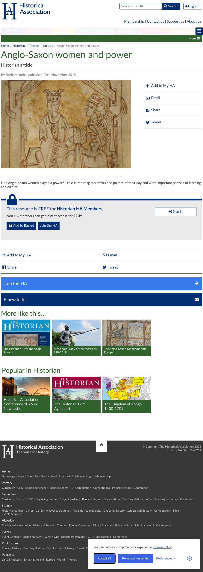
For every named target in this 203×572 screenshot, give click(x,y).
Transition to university (87, 510)
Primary (12, 31)
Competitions (101, 488)
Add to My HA (160, 86)
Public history (151, 38)
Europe (50, 559)
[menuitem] (12, 31)
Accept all (104, 558)
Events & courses (95, 38)
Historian (126, 31)
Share (153, 110)
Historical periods (13, 510)
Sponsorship (103, 537)
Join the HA (48, 225)
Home (5, 45)
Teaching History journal (137, 499)
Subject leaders (59, 488)
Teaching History (33, 548)
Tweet (153, 122)
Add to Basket (21, 225)
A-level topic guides (58, 510)
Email (153, 98)
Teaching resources (166, 499)
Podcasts (182, 31)
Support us (175, 21)
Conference (141, 488)
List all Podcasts (12, 559)
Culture (48, 45)
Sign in (176, 211)
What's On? (52, 537)
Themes (73, 38)
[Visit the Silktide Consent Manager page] (189, 558)
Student (63, 31)
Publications (155, 31)
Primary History (121, 488)
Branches (131, 38)
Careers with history (139, 510)
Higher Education (94, 31)
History (69, 548)
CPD (20, 488)
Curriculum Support (13, 499)
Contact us (155, 21)
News (21, 476)
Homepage (8, 476)
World (61, 559)
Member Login (84, 476)
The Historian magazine (18, 38)
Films (115, 38)
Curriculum (8, 488)
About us (194, 21)
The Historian (54, 548)
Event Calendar (11, 537)
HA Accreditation (80, 488)
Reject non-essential (135, 558)
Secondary (37, 31)
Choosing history (114, 510)
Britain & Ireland (34, 559)
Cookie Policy (162, 547)
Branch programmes (73, 537)
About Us (32, 476)
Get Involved (49, 476)
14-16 (30, 510)
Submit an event (144, 525)
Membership (134, 21)
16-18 (40, 510)
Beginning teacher (36, 488)
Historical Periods (51, 38)
